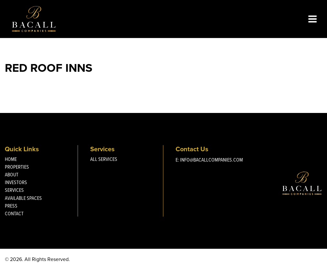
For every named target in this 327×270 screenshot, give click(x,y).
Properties (17, 167)
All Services (103, 159)
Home (11, 159)
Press (11, 206)
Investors (16, 182)
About (11, 175)
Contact (14, 213)
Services (14, 190)
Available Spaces (23, 198)
